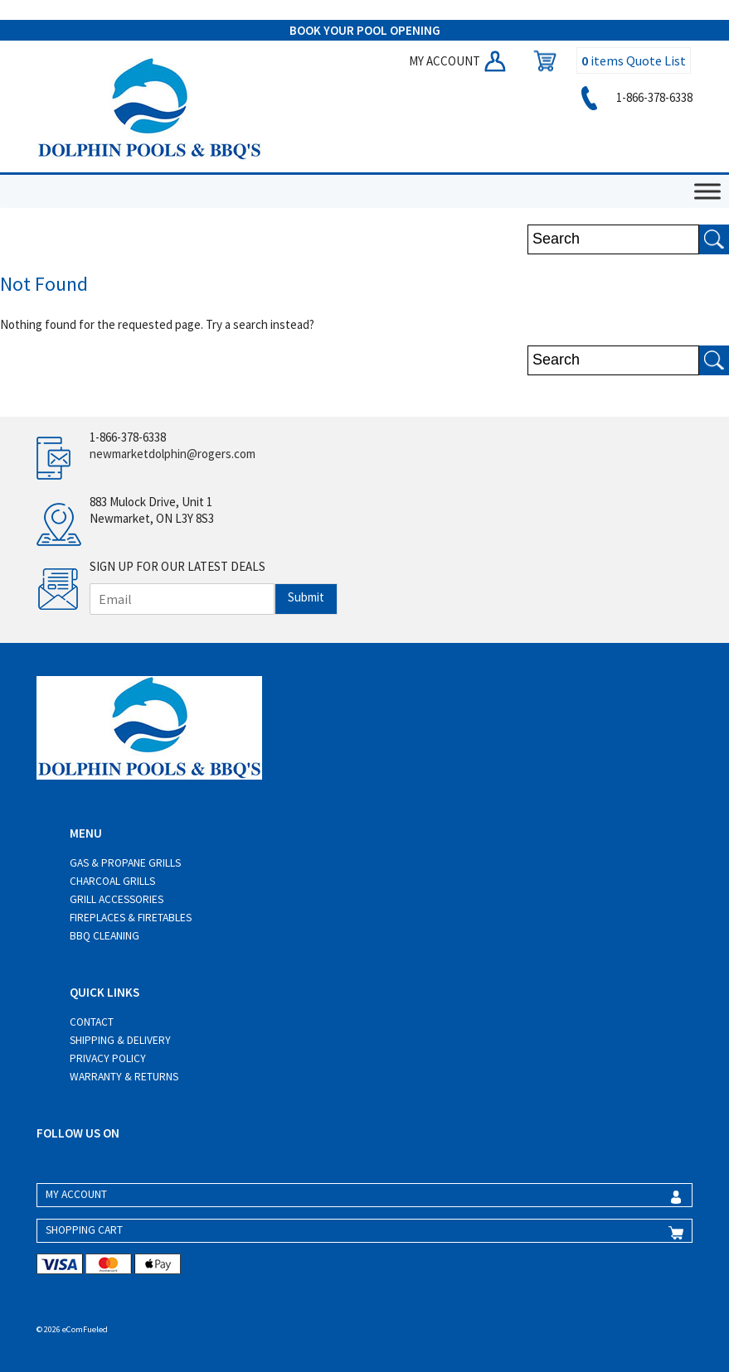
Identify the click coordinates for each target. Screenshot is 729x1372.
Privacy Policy (108, 1058)
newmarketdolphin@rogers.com (172, 453)
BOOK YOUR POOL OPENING (364, 30)
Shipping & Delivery (120, 1040)
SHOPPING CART (84, 1230)
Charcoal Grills (112, 881)
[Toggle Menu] (707, 191)
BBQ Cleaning (104, 936)
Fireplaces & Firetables (131, 918)
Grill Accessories (116, 899)
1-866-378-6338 (634, 97)
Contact (92, 1022)
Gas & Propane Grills (125, 863)
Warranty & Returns (124, 1077)
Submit (306, 597)
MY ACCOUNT (458, 61)
